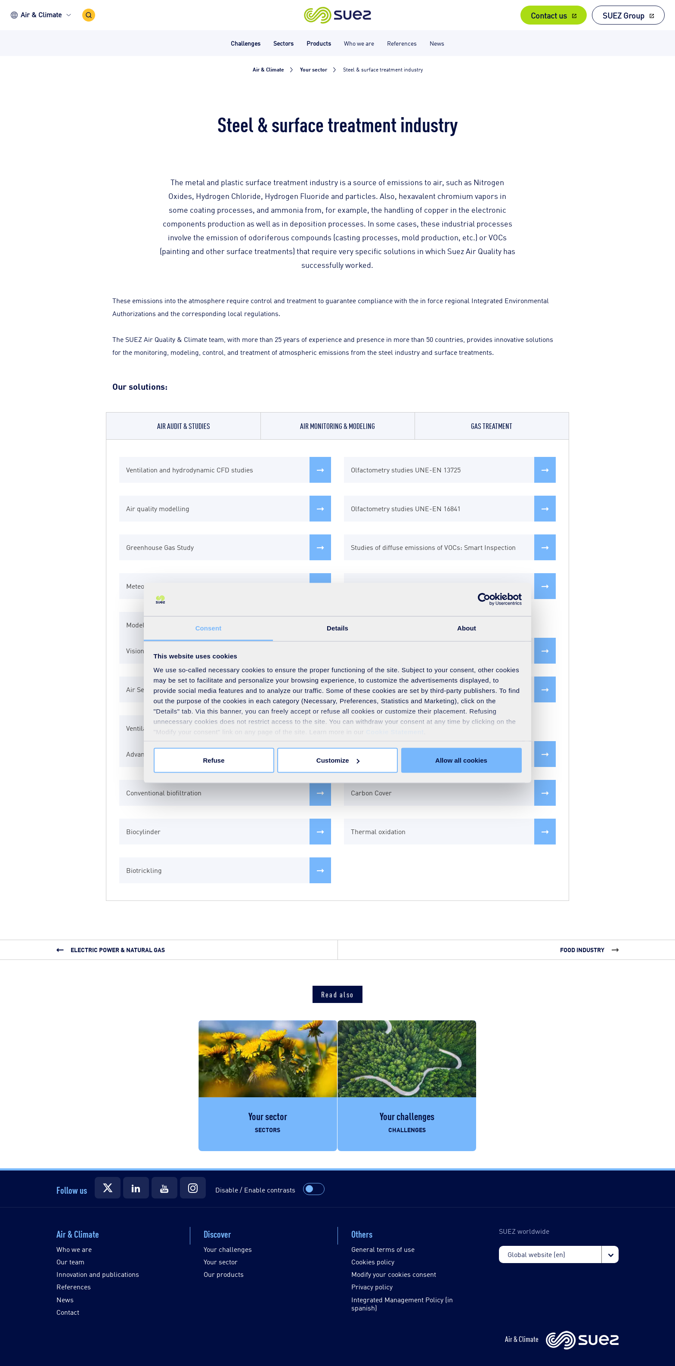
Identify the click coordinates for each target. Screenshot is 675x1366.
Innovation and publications (97, 1274)
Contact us (549, 15)
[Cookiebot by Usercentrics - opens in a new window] (484, 599)
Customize (337, 760)
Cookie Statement (395, 731)
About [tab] (466, 627)
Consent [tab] (208, 627)
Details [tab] (337, 627)
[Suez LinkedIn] (136, 1187)
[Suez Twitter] (108, 1187)
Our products (224, 1274)
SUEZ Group (623, 15)
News (65, 1299)
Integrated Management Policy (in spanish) (402, 1303)
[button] (338, 15)
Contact (67, 1311)
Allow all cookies (461, 760)
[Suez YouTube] (164, 1187)
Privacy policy (372, 1286)
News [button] (437, 43)
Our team (70, 1261)
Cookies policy (372, 1261)
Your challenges (228, 1249)
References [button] (402, 43)
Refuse (213, 760)
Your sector (221, 1261)
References (73, 1286)
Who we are (74, 1249)
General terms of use (383, 1249)
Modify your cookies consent (393, 1274)
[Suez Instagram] (193, 1187)
